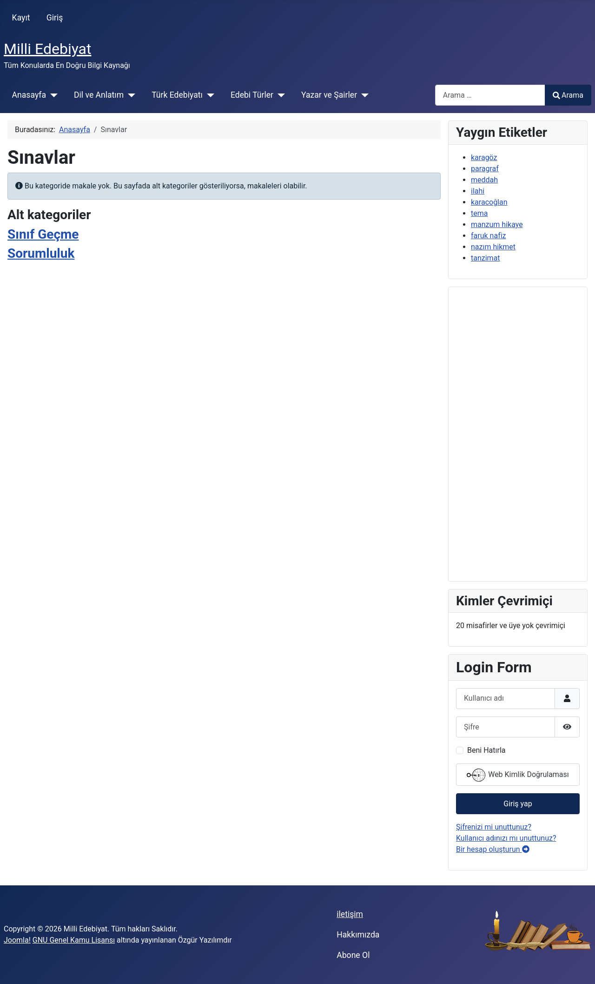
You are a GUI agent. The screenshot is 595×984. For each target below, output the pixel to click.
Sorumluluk (40, 253)
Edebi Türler (252, 95)
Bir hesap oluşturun (492, 849)
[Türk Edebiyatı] (208, 95)
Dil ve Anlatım (99, 95)
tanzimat (485, 258)
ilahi (477, 191)
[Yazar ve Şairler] (363, 95)
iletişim (350, 914)
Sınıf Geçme (43, 234)
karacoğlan (489, 202)
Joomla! (17, 940)
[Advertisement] (518, 434)
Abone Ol (353, 955)
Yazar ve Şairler (329, 95)
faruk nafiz (488, 235)
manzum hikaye (497, 224)
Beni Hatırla (486, 750)
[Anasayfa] (52, 95)
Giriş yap (517, 803)
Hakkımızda (358, 934)
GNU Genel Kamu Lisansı (74, 940)
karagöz (484, 157)
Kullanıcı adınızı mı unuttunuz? (506, 838)
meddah (484, 179)
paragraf (485, 168)
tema (479, 213)
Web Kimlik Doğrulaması (518, 775)
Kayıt (21, 17)
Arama (568, 95)
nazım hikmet (493, 246)
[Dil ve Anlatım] (129, 95)
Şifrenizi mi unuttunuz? (493, 827)
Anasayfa (29, 95)
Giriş (54, 17)
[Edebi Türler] (279, 95)
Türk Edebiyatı (177, 95)
